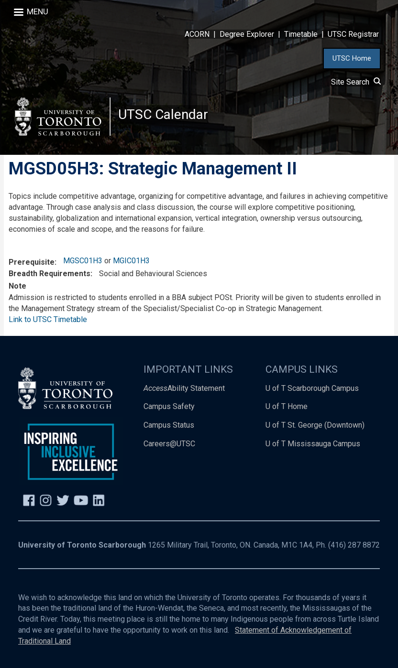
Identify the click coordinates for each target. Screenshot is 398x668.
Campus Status (169, 425)
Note (17, 286)
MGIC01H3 (131, 260)
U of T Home (286, 406)
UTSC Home (351, 58)
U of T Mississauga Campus (312, 444)
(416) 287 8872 (354, 544)
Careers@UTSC (169, 444)
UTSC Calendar (163, 114)
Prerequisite (32, 262)
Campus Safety (169, 406)
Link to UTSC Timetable (48, 319)
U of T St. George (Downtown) (315, 425)
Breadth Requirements (49, 273)
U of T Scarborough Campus (312, 388)
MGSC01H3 (82, 260)
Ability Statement (184, 388)
